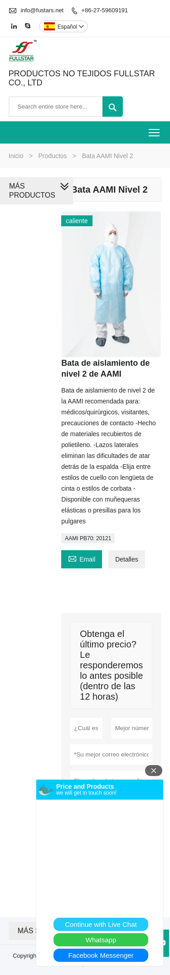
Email (81, 558)
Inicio (16, 155)
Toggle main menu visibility (155, 130)
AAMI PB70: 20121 (88, 538)
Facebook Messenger (100, 955)
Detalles (126, 559)
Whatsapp (101, 940)
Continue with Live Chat (100, 924)
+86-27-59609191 (104, 10)
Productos (53, 155)
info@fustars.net (41, 10)
